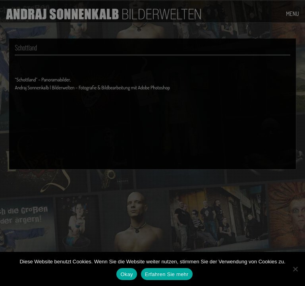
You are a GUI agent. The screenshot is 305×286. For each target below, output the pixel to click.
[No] (295, 269)
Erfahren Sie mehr (167, 274)
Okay (126, 274)
